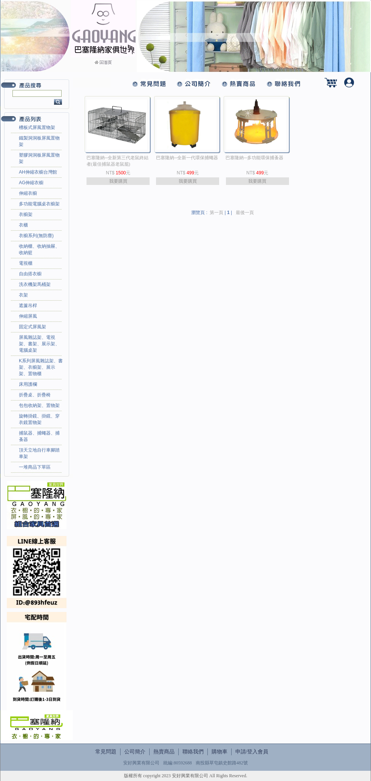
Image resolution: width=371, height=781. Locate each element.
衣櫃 (23, 225)
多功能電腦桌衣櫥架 (39, 204)
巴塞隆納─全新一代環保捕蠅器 (187, 157)
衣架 (23, 295)
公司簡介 (134, 752)
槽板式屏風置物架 (37, 127)
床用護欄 (28, 384)
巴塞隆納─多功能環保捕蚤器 (254, 157)
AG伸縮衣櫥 (31, 182)
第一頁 (216, 212)
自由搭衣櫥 (30, 273)
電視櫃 (25, 263)
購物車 (219, 752)
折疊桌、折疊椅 (35, 394)
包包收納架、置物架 (39, 405)
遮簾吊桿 (28, 305)
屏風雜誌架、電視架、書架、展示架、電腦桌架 (39, 344)
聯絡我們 (193, 752)
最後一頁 (245, 212)
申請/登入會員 (252, 752)
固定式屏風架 (32, 326)
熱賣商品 (164, 752)
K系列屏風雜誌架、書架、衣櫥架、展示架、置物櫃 (41, 367)
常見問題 (105, 752)
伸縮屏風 (28, 316)
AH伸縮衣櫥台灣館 (38, 172)
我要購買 (118, 181)
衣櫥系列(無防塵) (36, 235)
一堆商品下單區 (35, 467)
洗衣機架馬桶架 (35, 284)
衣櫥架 (25, 214)
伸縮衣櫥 (28, 193)
